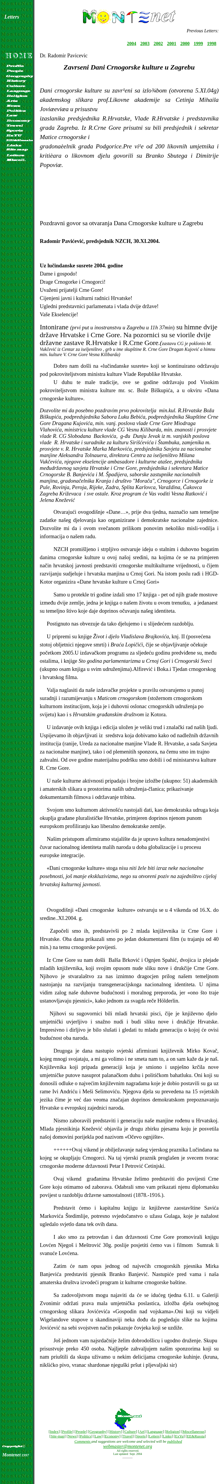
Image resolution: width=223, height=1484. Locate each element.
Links (167, 1436)
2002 (158, 43)
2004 (131, 43)
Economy (112, 1436)
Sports (140, 1436)
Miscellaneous (193, 1431)
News (72, 1436)
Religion (172, 1431)
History (115, 1431)
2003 (145, 43)
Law (98, 1436)
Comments (82, 1441)
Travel (127, 1436)
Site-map (57, 1436)
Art (141, 1431)
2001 (171, 43)
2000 (185, 43)
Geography (97, 1431)
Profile (67, 1431)
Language (155, 1431)
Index (54, 1431)
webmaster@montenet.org (127, 1446)
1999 (198, 43)
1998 (211, 43)
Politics (85, 1436)
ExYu (179, 1436)
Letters (154, 1436)
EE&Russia (196, 1436)
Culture (130, 1431)
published (174, 1441)
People (81, 1431)
